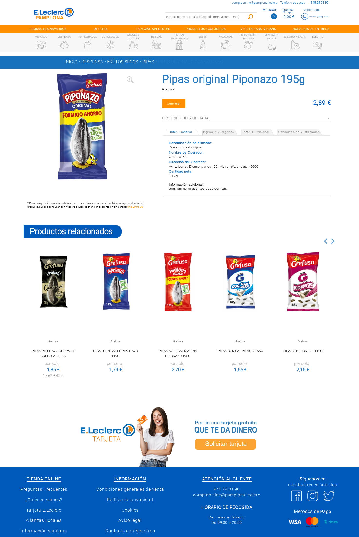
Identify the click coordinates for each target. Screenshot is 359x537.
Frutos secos (122, 62)
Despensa (92, 62)
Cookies (130, 510)
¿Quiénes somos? (43, 499)
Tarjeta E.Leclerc (43, 510)
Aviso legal (130, 520)
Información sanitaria (44, 530)
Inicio (71, 62)
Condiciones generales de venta (130, 489)
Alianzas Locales (44, 520)
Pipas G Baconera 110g (303, 351)
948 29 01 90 (135, 206)
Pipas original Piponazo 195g (190, 62)
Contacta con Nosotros (130, 530)
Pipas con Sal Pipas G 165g (240, 351)
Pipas (148, 62)
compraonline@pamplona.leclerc (255, 2)
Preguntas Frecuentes (43, 489)
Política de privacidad (130, 499)
